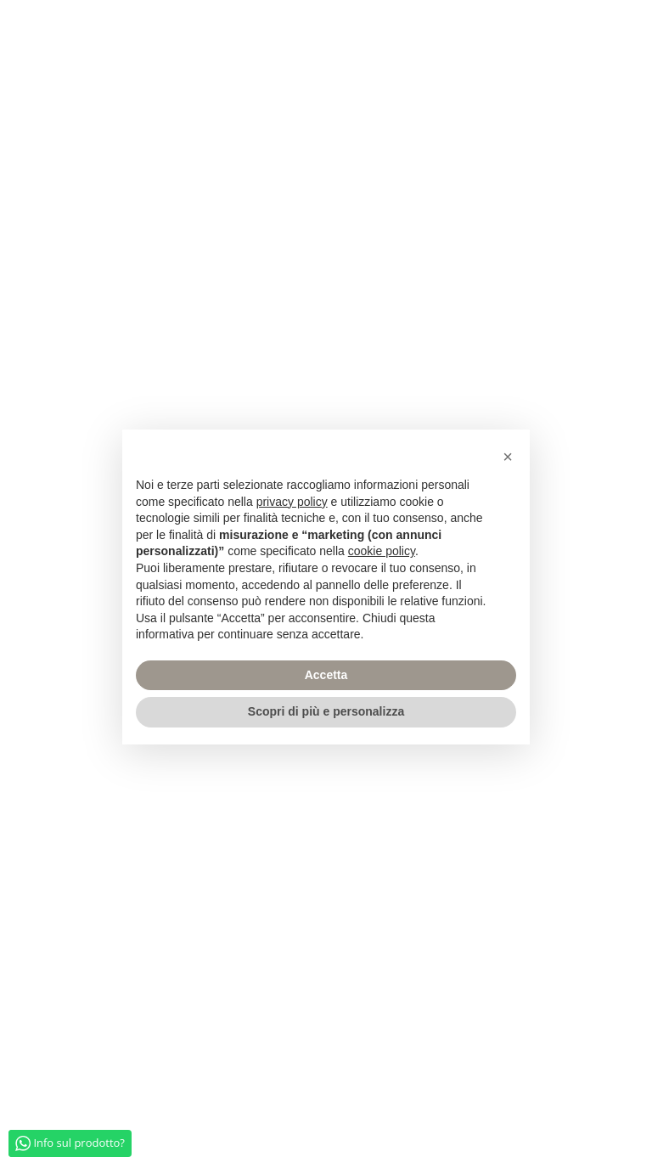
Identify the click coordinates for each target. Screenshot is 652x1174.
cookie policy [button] (381, 551)
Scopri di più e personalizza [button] (326, 711)
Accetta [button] (326, 675)
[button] (507, 456)
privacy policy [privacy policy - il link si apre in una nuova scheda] (292, 501)
